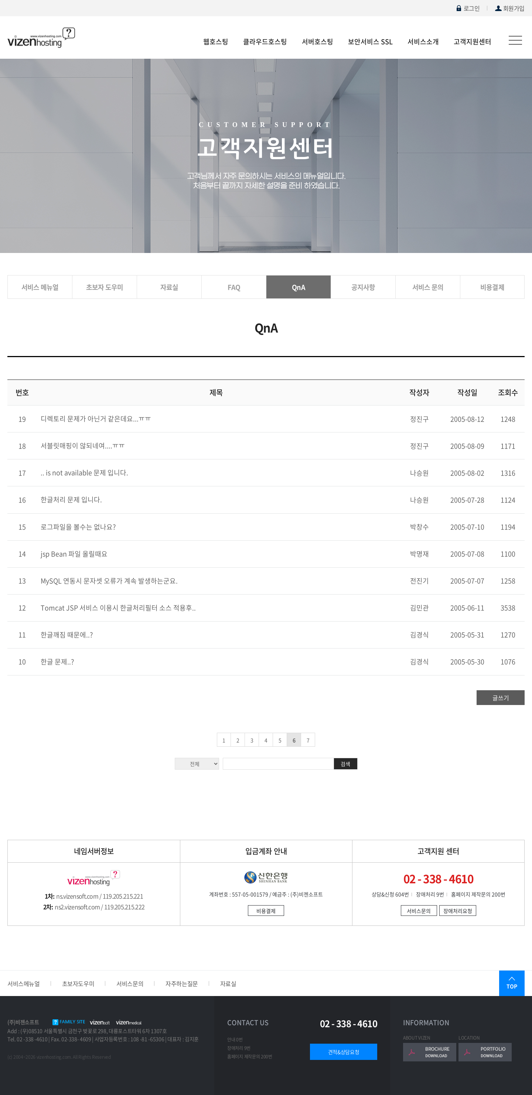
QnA (298, 287)
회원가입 (510, 8)
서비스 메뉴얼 (39, 287)
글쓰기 (500, 697)
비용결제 (492, 287)
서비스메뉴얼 (23, 983)
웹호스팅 (215, 42)
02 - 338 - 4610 (348, 1023)
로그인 (467, 8)
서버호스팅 (317, 42)
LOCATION (469, 1037)
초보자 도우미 (104, 287)
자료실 (169, 287)
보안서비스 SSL (370, 42)
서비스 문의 (427, 287)
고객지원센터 (472, 42)
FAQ (234, 287)
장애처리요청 (457, 910)
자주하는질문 (182, 983)
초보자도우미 (78, 983)
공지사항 (363, 287)
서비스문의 (419, 910)
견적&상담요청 (343, 1051)
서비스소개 (423, 42)
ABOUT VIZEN (416, 1037)
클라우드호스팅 (265, 42)
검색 (345, 763)
